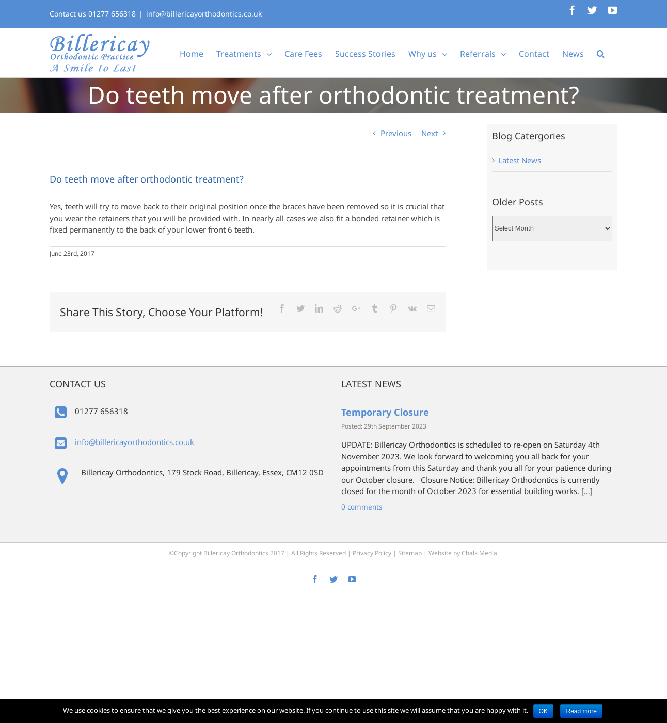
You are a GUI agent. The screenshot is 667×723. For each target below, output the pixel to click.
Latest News (519, 160)
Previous (395, 133)
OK (543, 711)
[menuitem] (191, 52)
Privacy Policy (372, 553)
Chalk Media (479, 553)
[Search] (601, 52)
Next (429, 133)
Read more (581, 711)
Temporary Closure (385, 412)
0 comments (361, 507)
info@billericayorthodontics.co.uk (204, 14)
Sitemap (410, 553)
